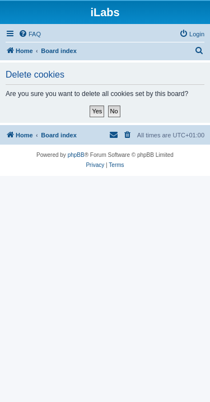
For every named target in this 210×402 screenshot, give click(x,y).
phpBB (76, 155)
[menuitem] (29, 34)
